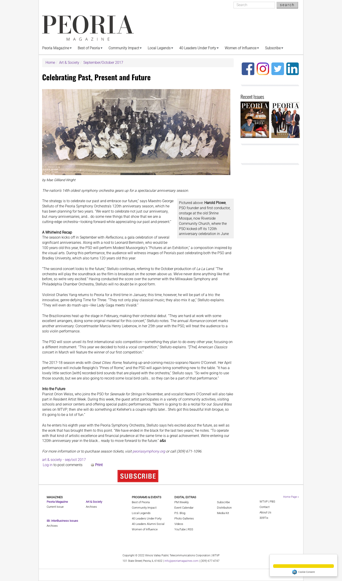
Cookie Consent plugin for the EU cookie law (303, 571)
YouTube (180, 529)
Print (99, 465)
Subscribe (273, 48)
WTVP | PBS (267, 501)
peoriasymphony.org (148, 451)
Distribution (224, 507)
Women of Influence (240, 48)
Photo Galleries (184, 518)
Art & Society (69, 62)
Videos (178, 524)
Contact (265, 507)
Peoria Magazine (55, 48)
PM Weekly (181, 502)
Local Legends (159, 48)
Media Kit (223, 513)
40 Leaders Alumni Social (148, 524)
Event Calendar (183, 507)
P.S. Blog (179, 513)
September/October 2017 (103, 62)
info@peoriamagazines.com (181, 560)
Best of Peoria (89, 48)
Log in (48, 465)
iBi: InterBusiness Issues (62, 520)
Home (50, 62)
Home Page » (291, 496)
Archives (52, 525)
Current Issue (55, 506)
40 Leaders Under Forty (197, 48)
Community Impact (123, 48)
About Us (265, 512)
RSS (190, 529)
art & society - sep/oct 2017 (64, 460)
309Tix (264, 517)
